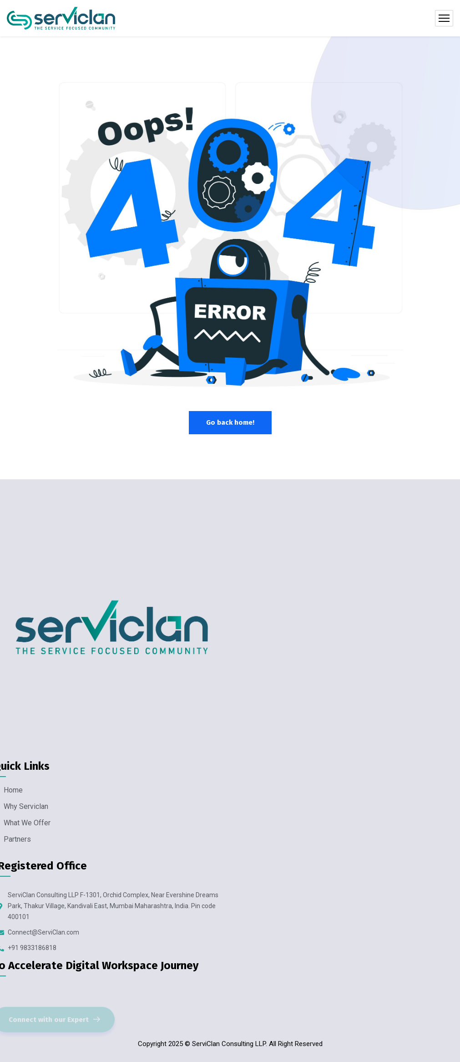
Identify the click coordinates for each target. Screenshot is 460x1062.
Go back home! (230, 422)
